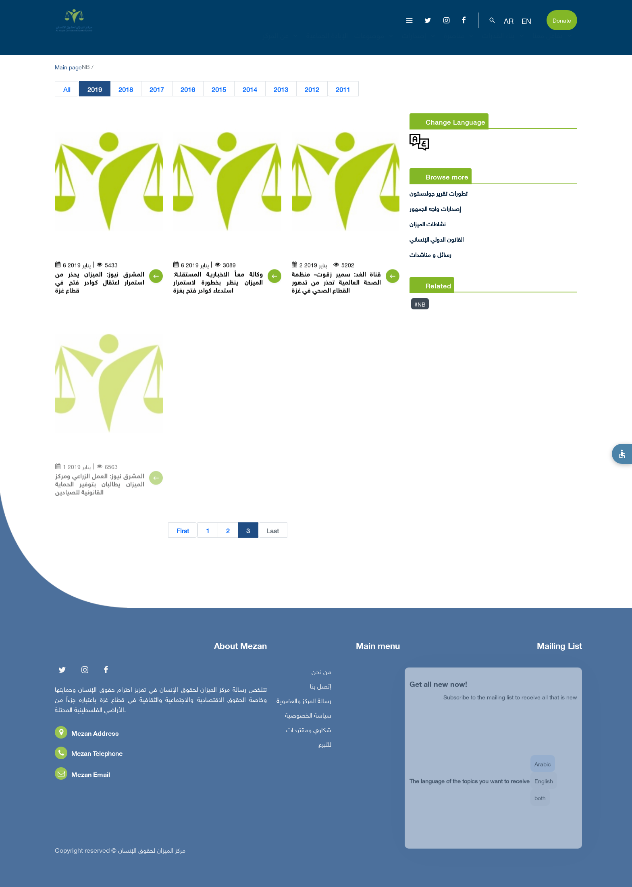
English (543, 787)
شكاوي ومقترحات (308, 731)
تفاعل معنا (553, 42)
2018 (125, 89)
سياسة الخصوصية (308, 717)
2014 (250, 89)
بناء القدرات (504, 42)
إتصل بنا (320, 688)
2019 (94, 89)
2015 (219, 89)
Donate (562, 20)
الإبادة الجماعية (327, 42)
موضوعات (374, 42)
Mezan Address (87, 735)
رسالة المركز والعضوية (303, 702)
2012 (312, 89)
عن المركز (281, 42)
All (67, 89)
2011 (343, 89)
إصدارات (419, 42)
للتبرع (324, 746)
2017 (157, 89)
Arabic (542, 770)
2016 (188, 89)
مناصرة (460, 42)
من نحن (321, 673)
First (183, 530)
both (540, 804)
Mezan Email (82, 776)
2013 (281, 89)
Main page (68, 66)
